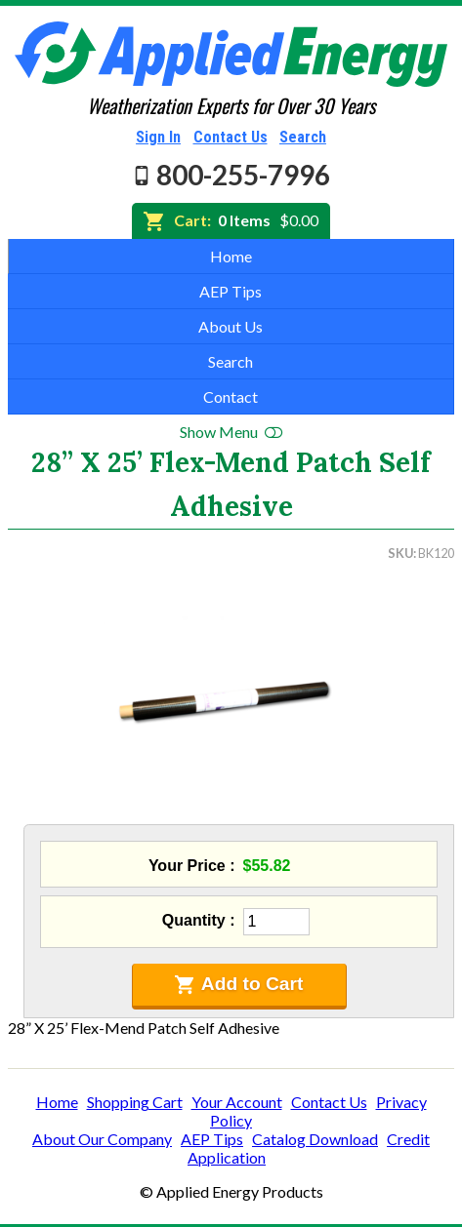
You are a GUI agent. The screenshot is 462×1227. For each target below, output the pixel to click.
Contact (230, 396)
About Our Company (102, 1138)
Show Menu (231, 431)
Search (302, 137)
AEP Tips (230, 291)
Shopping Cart (135, 1101)
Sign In (158, 137)
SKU (400, 553)
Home (231, 256)
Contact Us (230, 137)
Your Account (236, 1101)
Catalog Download (315, 1138)
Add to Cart (239, 984)
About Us (230, 326)
